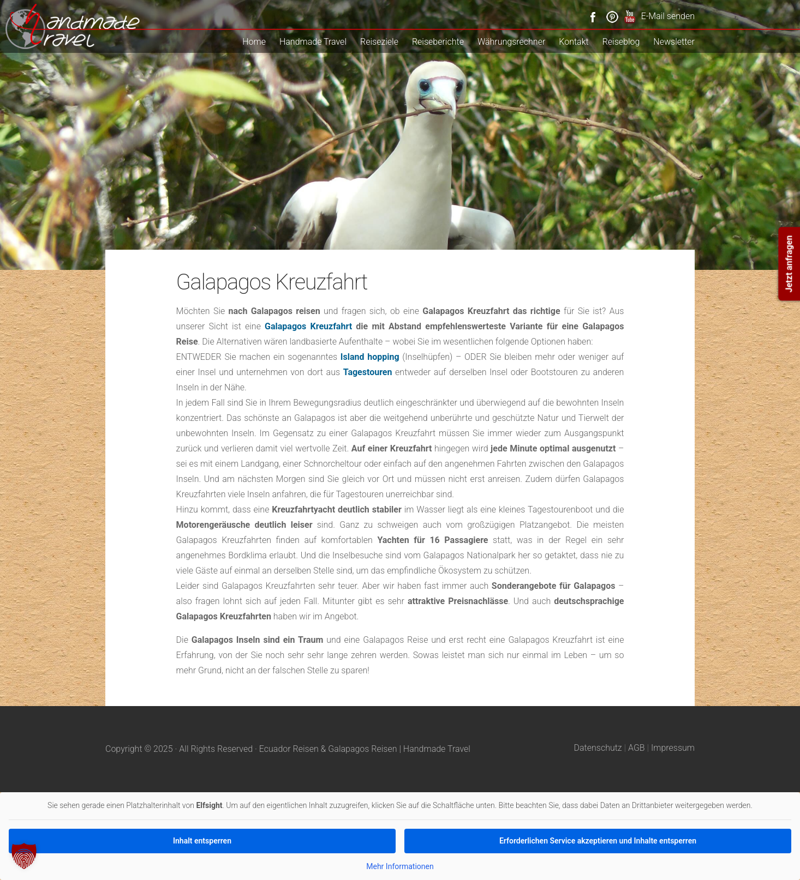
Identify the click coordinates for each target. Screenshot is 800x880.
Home (254, 42)
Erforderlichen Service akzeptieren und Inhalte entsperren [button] (597, 840)
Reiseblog (621, 42)
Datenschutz (598, 748)
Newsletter (674, 42)
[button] (24, 856)
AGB (636, 748)
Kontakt (573, 42)
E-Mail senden (668, 16)
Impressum (673, 748)
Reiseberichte (438, 42)
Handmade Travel (313, 42)
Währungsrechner (511, 42)
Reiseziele (379, 42)
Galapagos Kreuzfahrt (308, 326)
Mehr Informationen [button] (399, 865)
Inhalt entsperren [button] (202, 840)
